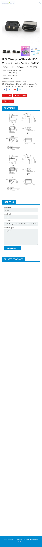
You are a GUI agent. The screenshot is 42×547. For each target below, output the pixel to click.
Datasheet (8, 101)
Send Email (20, 95)
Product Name (8, 221)
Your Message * (9, 228)
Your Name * (8, 207)
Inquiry (7, 95)
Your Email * (8, 214)
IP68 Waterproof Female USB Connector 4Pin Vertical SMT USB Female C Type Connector (21, 84)
